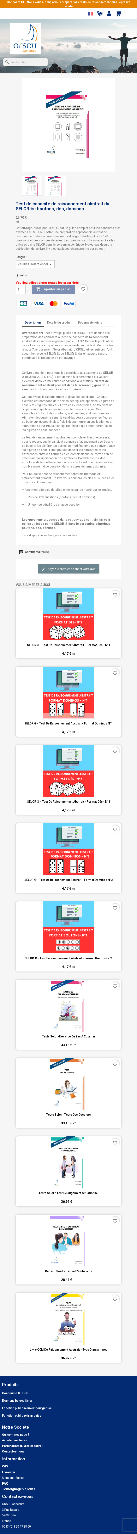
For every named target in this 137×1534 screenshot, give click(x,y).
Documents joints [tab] (90, 322)
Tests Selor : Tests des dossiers (68, 1114)
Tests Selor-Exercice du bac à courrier (68, 1036)
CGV (5, 1466)
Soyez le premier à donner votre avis (68, 569)
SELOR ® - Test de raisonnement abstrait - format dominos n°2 (68, 879)
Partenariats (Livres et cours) (22, 1446)
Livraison (8, 1472)
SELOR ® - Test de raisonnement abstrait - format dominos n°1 (68, 723)
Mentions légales (13, 1477)
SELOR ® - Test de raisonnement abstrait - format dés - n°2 (68, 801)
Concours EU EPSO (15, 1393)
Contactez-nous (13, 1451)
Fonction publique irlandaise (21, 1415)
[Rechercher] (25, 62)
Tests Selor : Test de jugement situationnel (68, 1193)
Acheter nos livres (14, 1440)
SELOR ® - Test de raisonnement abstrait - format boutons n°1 (68, 958)
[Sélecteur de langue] (90, 13)
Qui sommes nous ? (15, 1434)
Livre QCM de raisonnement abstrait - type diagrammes (68, 1349)
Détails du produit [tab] (59, 322)
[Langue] (35, 264)
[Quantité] (21, 289)
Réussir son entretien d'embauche (68, 1271)
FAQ (5, 1483)
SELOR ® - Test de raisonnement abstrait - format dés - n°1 (68, 645)
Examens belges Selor (17, 1400)
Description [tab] (33, 322)
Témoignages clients (18, 1489)
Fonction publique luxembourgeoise (27, 1408)
